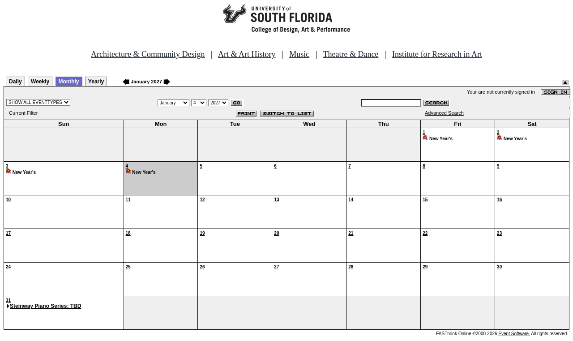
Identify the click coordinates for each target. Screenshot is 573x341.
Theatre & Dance (350, 54)
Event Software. (514, 333)
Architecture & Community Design (148, 54)
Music (299, 54)
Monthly (69, 81)
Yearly (96, 81)
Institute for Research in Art (437, 54)
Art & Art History (247, 54)
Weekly (40, 81)
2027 (156, 81)
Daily (15, 81)
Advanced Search (444, 113)
